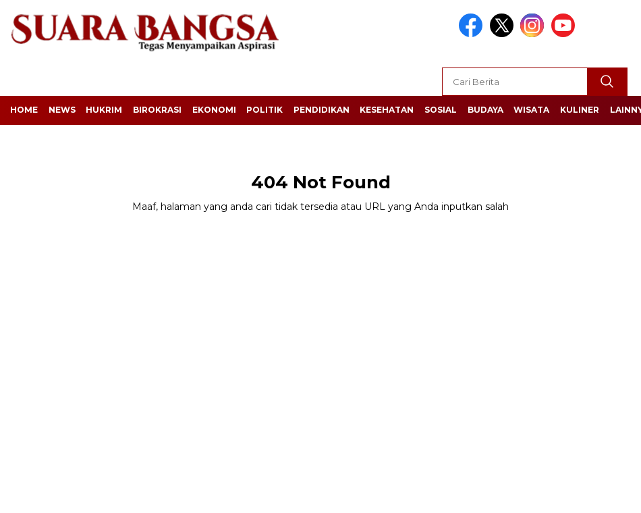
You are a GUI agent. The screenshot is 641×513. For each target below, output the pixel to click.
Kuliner (579, 110)
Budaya (485, 110)
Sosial (440, 110)
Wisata (531, 110)
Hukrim (104, 110)
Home (24, 110)
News (62, 110)
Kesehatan (387, 110)
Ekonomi (214, 110)
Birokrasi (157, 110)
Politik (264, 110)
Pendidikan (322, 110)
